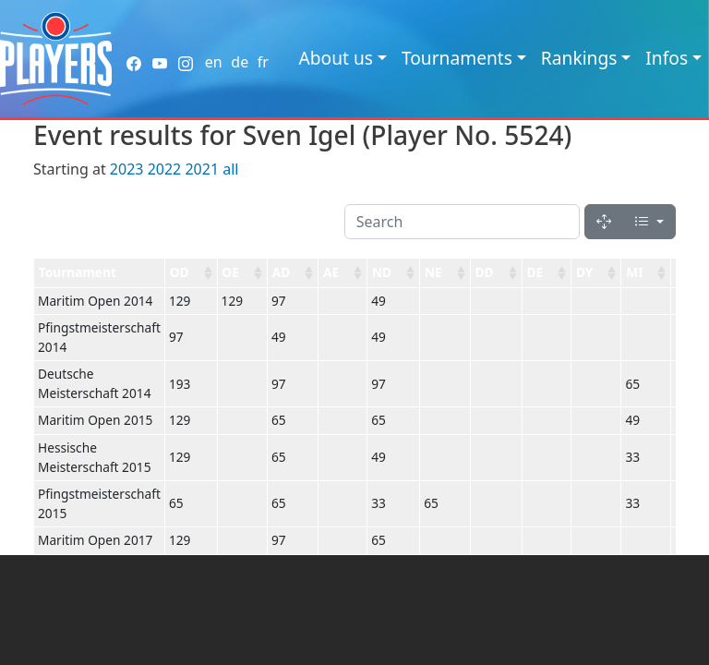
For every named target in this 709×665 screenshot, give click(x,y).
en (213, 62)
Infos (666, 57)
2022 (165, 169)
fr (263, 62)
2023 (127, 169)
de (239, 62)
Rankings (579, 57)
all (230, 169)
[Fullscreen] (603, 221)
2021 (202, 169)
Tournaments (457, 57)
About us (335, 57)
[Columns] (649, 221)
